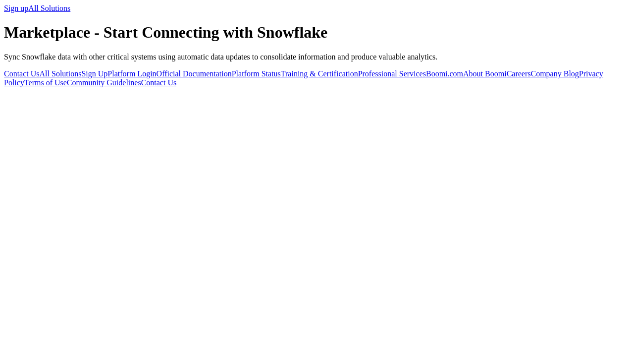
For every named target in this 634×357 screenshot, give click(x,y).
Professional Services (392, 73)
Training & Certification (319, 73)
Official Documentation (194, 73)
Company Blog (554, 73)
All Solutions (49, 8)
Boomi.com (444, 73)
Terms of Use (45, 82)
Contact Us (22, 73)
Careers (519, 73)
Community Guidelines (104, 82)
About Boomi (485, 73)
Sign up (16, 8)
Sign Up (94, 73)
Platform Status (256, 73)
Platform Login (131, 73)
